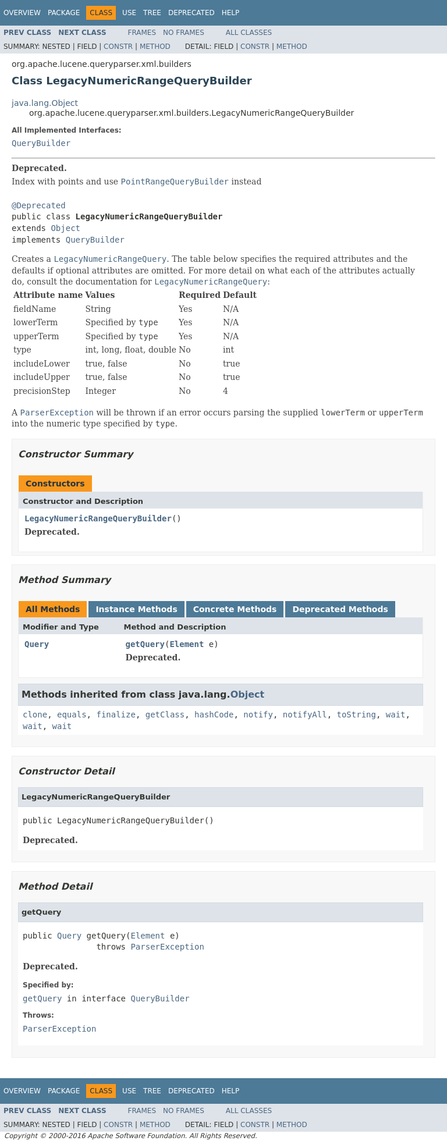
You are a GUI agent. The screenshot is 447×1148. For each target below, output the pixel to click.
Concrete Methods (235, 609)
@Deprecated (39, 205)
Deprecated (191, 13)
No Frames (183, 33)
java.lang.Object (45, 103)
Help (231, 13)
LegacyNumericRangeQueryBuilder (98, 518)
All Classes (249, 33)
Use (129, 13)
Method (155, 46)
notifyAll (305, 714)
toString (356, 714)
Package (64, 13)
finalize (115, 714)
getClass (165, 714)
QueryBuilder (41, 143)
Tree (152, 13)
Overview (22, 13)
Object (65, 228)
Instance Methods (136, 609)
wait (396, 714)
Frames (142, 33)
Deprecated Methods (340, 609)
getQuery (145, 644)
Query (36, 644)
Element (186, 644)
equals (72, 714)
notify (258, 714)
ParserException (167, 946)
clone (35, 714)
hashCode (213, 714)
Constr (118, 46)
